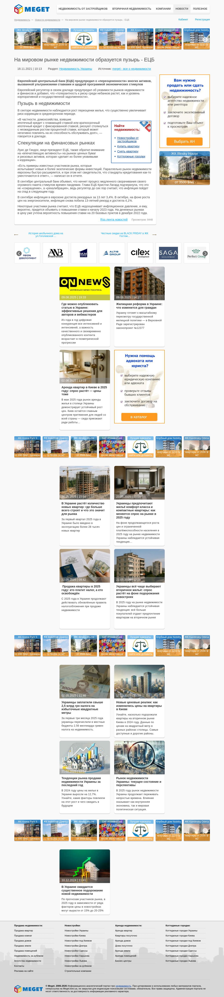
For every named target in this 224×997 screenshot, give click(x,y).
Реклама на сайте (23, 971)
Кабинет (183, 19)
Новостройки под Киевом (78, 940)
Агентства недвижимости (27, 961)
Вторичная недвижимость (131, 8)
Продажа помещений (25, 950)
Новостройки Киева (75, 935)
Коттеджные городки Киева (180, 935)
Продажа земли (22, 945)
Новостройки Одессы (76, 950)
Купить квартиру (128, 146)
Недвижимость (22, 20)
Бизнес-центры (123, 961)
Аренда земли (122, 950)
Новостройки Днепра (76, 945)
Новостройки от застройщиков (128, 139)
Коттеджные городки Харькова (182, 956)
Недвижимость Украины (75, 68)
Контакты (19, 966)
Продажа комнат (23, 935)
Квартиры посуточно (126, 935)
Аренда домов (123, 940)
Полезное (200, 8)
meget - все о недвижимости (131, 68)
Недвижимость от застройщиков (83, 8)
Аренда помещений (125, 956)
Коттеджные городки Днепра (181, 945)
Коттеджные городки (131, 156)
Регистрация (202, 19)
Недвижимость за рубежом (28, 956)
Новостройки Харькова (77, 956)
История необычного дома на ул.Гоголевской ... (45, 235)
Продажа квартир (23, 930)
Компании (163, 8)
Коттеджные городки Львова (181, 961)
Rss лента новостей (113, 219)
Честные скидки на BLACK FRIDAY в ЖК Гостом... (124, 235)
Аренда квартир (123, 930)
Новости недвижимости (47, 20)
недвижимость (123, 986)
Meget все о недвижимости (28, 989)
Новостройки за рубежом (78, 966)
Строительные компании (78, 971)
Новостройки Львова (76, 961)
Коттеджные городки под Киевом (183, 940)
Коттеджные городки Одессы (181, 950)
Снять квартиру (128, 151)
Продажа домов (22, 940)
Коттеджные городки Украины (181, 930)
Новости (182, 8)
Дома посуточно (124, 945)
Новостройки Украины (77, 930)
